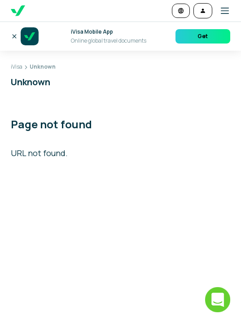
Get (202, 36)
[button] (221, 10)
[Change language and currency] (181, 11)
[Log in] (202, 10)
